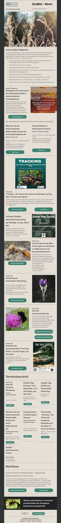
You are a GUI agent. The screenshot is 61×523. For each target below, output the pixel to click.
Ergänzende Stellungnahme (17, 490)
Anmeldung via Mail (17, 368)
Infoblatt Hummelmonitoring (44, 331)
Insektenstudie (43, 490)
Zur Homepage (38, 513)
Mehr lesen (15, 152)
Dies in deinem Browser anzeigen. (13, 9)
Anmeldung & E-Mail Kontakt (44, 337)
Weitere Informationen (17, 263)
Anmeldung (43, 209)
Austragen (24, 518)
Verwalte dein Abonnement (33, 518)
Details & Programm (17, 209)
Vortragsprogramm (17, 117)
